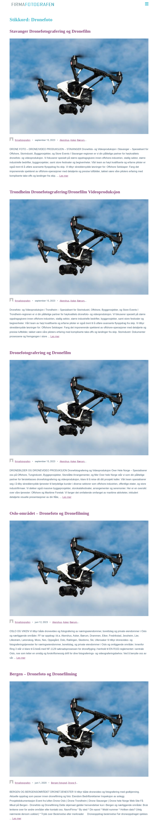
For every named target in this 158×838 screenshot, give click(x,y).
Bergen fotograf (59, 782)
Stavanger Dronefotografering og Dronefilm (50, 31)
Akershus (64, 140)
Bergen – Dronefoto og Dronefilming (43, 674)
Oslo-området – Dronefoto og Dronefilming (49, 513)
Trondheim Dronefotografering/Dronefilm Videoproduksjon (65, 191)
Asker (73, 140)
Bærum (81, 140)
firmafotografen (22, 140)
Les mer (63, 175)
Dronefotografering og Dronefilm (40, 352)
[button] (102, 4)
